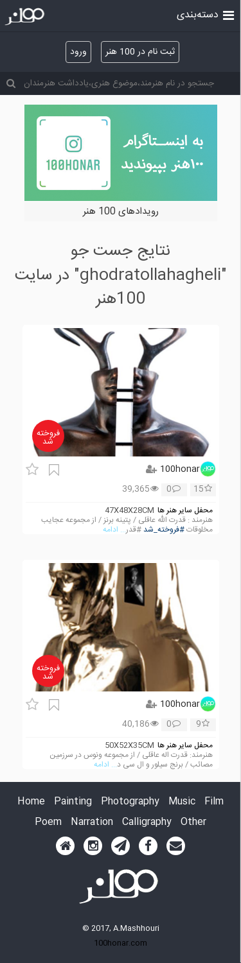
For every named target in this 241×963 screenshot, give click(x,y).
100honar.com (120, 943)
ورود (78, 52)
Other (193, 822)
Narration (92, 822)
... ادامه (114, 530)
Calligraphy (147, 822)
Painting (73, 802)
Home (31, 802)
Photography (130, 802)
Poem (48, 822)
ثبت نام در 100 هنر (140, 52)
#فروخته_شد (163, 530)
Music (181, 802)
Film (214, 802)
